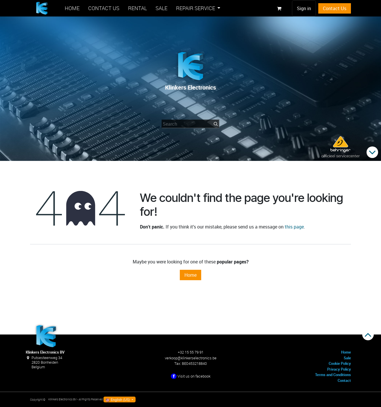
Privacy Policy (339, 369)
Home (190, 275)
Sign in (304, 8)
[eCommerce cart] (279, 8)
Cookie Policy (340, 363)
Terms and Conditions (333, 374)
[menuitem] (72, 8)
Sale (347, 357)
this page (294, 227)
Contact (344, 380)
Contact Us (334, 8)
